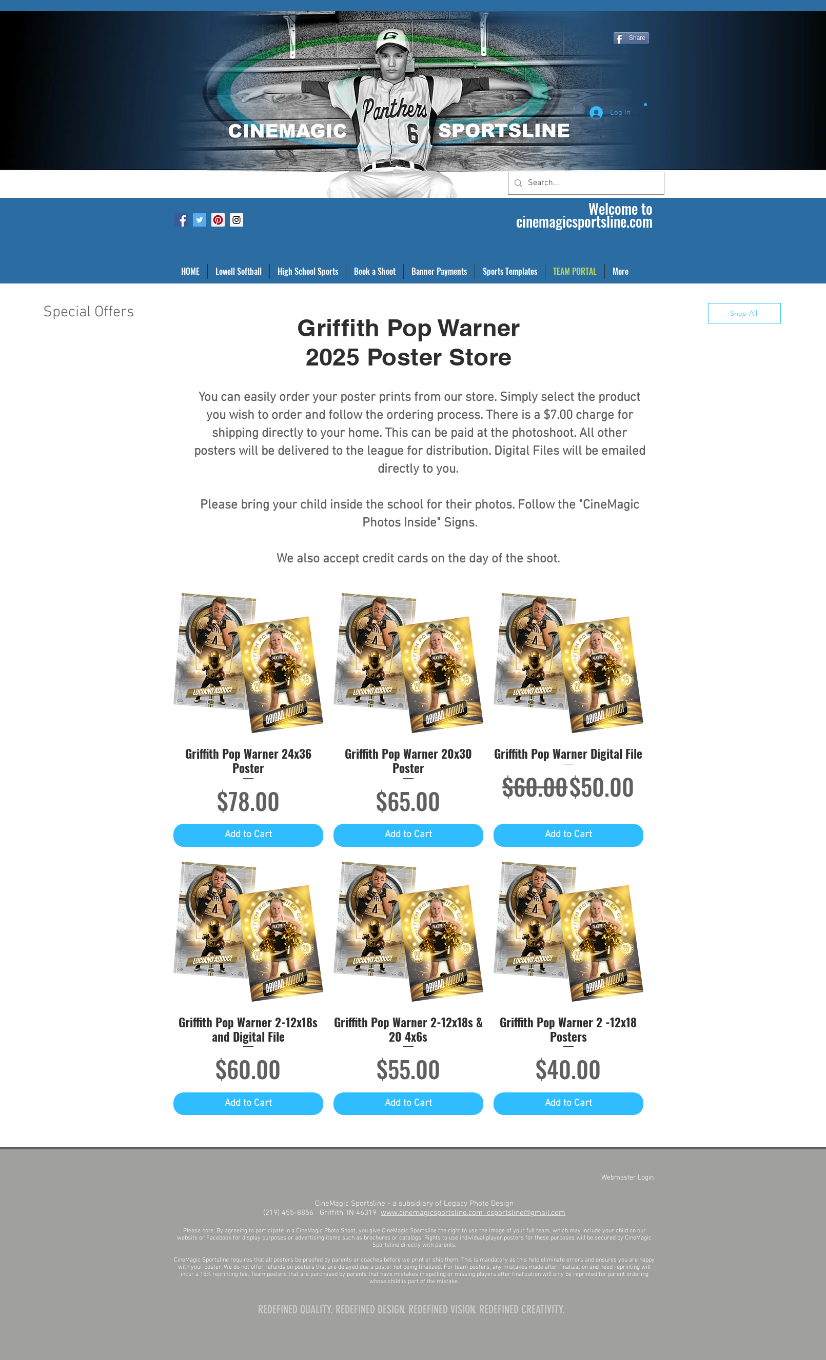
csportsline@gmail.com (526, 1212)
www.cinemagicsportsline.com (434, 1212)
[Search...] (585, 183)
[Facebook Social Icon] (181, 220)
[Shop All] (744, 313)
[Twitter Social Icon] (199, 220)
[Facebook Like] (185, 8)
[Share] (631, 38)
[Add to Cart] (248, 835)
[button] (645, 104)
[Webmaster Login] (627, 1177)
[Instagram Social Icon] (236, 220)
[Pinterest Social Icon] (218, 220)
